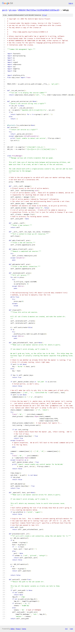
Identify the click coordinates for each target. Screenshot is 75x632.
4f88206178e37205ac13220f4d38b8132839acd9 (38, 10)
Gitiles (12, 629)
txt (66, 629)
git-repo (12, 10)
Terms (24, 629)
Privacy (18, 629)
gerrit (4, 10)
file (44, 15)
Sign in (71, 3)
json (71, 629)
